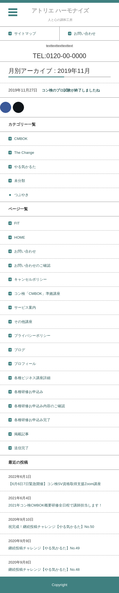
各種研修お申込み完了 (32, 420)
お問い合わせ (25, 251)
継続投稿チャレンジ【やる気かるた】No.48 (44, 569)
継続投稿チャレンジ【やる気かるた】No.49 (44, 548)
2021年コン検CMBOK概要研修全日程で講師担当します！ (55, 505)
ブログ (19, 350)
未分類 (19, 181)
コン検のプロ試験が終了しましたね (71, 90)
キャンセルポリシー (30, 279)
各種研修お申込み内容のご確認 (39, 406)
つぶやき (21, 195)
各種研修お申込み (28, 392)
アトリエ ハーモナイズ (60, 11)
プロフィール (25, 364)
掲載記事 (21, 434)
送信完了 (21, 448)
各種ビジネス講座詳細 (32, 378)
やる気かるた (25, 167)
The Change (24, 152)
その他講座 (23, 322)
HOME (19, 237)
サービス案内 (25, 307)
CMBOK (21, 139)
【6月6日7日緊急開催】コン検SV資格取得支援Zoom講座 (54, 484)
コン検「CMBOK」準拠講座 (37, 293)
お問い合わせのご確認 (32, 265)
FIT (17, 223)
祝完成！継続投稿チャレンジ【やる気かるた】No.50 (51, 527)
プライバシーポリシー (32, 335)
